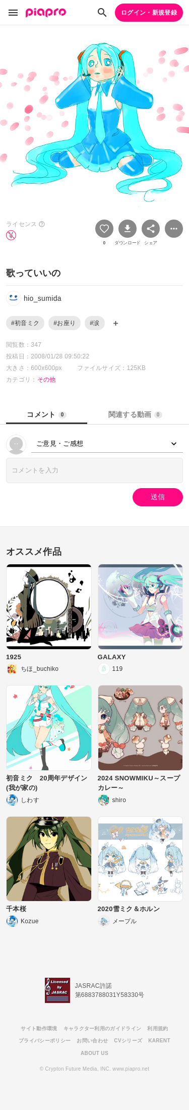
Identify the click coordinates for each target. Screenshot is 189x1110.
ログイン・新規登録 (149, 12)
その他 (46, 379)
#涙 (94, 323)
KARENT (159, 1040)
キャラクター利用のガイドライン (103, 1028)
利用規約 (157, 1028)
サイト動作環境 (39, 1028)
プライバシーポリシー (45, 1040)
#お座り (64, 323)
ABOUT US (94, 1053)
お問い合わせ (92, 1040)
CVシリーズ (128, 1040)
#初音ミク (25, 323)
